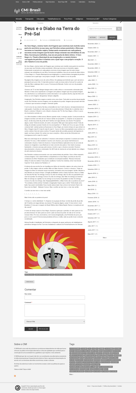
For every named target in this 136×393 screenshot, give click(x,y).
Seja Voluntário (50, 2)
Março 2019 (91, 145)
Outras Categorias (109, 19)
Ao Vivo (72, 360)
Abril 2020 (91, 92)
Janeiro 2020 (92, 104)
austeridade (88, 371)
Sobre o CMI (25, 2)
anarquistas (109, 355)
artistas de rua (105, 362)
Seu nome (28, 294)
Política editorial (37, 2)
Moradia (19, 19)
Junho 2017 (91, 230)
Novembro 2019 (93, 112)
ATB (97, 366)
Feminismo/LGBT (93, 19)
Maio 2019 (91, 137)
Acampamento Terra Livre (83, 351)
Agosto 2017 (92, 222)
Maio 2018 (91, 185)
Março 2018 (91, 193)
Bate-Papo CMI (62, 2)
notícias (93, 37)
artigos (102, 37)
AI (70, 353)
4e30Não (102, 348)
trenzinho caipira (41, 50)
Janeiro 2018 (92, 202)
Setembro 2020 (92, 72)
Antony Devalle (29, 274)
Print (20, 49)
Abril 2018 (91, 189)
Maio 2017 (91, 234)
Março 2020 (91, 96)
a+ (21, 53)
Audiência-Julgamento (96, 369)
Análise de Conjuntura (76, 355)
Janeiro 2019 (92, 153)
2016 (97, 348)
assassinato (114, 362)
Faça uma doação (97, 386)
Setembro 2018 (92, 169)
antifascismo (88, 357)
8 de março (118, 348)
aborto (72, 351)
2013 (93, 348)
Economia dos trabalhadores (63, 274)
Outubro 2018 (92, 165)
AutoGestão (113, 371)
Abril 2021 (91, 60)
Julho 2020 (91, 80)
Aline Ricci (99, 353)
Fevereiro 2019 (92, 149)
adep (100, 351)
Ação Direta (94, 351)
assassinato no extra (76, 364)
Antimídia (104, 357)
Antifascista (97, 357)
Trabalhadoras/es (54, 19)
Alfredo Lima (91, 353)
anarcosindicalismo (90, 355)
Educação (40, 19)
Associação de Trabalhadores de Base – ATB (82, 366)
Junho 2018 (91, 181)
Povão (51, 274)
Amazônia (106, 353)
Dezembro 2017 (93, 206)
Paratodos (41, 159)
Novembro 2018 (93, 161)
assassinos (87, 364)
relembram (40, 201)
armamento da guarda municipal (110, 360)
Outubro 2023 (92, 48)
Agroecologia (107, 351)
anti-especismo (74, 357)
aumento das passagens (77, 371)
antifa (81, 357)
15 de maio (84, 348)
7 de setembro (109, 348)
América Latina (114, 353)
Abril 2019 (91, 141)
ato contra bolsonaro (105, 366)
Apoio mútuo (79, 360)
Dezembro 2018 (93, 157)
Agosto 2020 (92, 76)
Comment (28, 302)
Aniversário (117, 355)
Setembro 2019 (92, 121)
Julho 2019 (91, 129)
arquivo (112, 37)
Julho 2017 (91, 226)
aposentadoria (88, 360)
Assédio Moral (96, 364)
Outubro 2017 (92, 214)
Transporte (29, 19)
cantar (53, 119)
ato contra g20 (74, 369)
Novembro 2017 (93, 210)
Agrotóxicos (116, 351)
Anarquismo (100, 355)
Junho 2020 (91, 84)
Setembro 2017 (92, 218)
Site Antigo (92, 2)
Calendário (82, 2)
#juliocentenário (75, 348)
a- (18, 53)
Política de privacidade (109, 386)
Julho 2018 (91, 177)
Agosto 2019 (92, 125)
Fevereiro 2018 (92, 197)
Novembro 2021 (93, 52)
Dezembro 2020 (93, 64)
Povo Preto (68, 19)
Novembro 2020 (93, 68)
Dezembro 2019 (93, 108)
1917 (89, 348)
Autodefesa (105, 371)
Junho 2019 (91, 133)
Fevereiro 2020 (92, 100)
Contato (73, 2)
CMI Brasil (30, 10)
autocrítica (97, 371)
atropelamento (84, 369)
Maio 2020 (91, 88)
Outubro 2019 (92, 116)
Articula (72, 362)
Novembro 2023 (93, 44)
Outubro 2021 (92, 56)
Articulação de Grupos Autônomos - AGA (87, 362)
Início (17, 2)
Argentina (97, 360)
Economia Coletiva (55, 40)
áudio (106, 369)
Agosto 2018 (92, 173)
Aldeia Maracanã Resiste (79, 353)
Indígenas (79, 19)
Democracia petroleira (41, 274)
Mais (104, 237)
